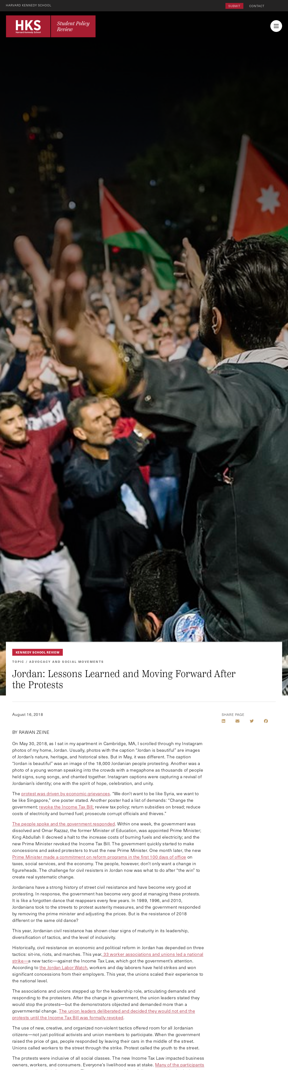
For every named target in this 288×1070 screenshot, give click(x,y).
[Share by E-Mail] (237, 721)
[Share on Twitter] (252, 721)
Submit (234, 6)
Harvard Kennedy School (29, 5)
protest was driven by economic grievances (65, 793)
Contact (256, 6)
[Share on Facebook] (266, 721)
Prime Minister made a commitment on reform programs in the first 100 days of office (99, 857)
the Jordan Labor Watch (63, 967)
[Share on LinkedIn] (223, 721)
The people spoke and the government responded (63, 824)
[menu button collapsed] (276, 26)
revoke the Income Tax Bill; (66, 807)
